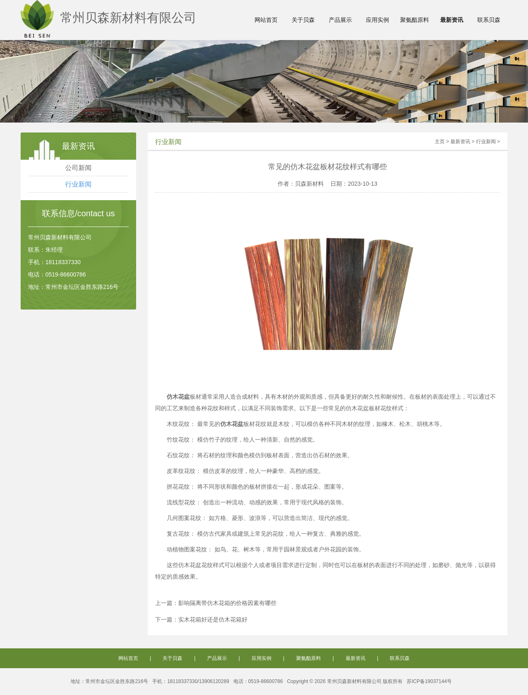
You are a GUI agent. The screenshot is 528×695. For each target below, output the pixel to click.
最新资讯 (451, 20)
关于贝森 (303, 20)
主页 (440, 141)
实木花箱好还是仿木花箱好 (213, 619)
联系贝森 (488, 20)
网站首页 (266, 20)
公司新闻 (78, 167)
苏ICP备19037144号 (429, 681)
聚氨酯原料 (414, 20)
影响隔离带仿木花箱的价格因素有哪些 (227, 603)
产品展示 (340, 20)
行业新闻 (78, 184)
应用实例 (377, 20)
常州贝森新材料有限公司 (108, 17)
